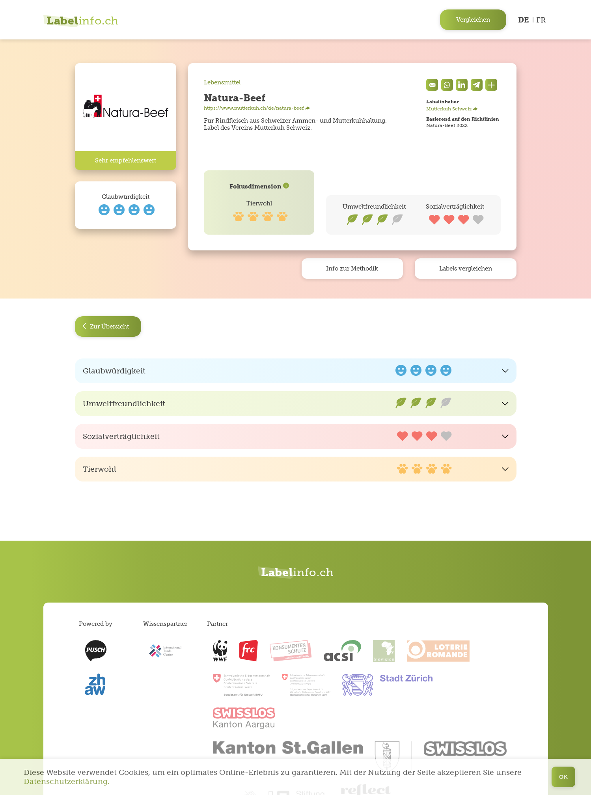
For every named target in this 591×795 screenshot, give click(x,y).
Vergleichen (473, 19)
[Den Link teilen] (491, 85)
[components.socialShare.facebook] (462, 85)
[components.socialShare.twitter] (477, 85)
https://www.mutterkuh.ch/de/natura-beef (257, 108)
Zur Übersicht (106, 326)
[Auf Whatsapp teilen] (447, 85)
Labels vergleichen (465, 268)
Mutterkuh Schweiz (452, 109)
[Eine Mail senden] (432, 85)
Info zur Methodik (352, 268)
